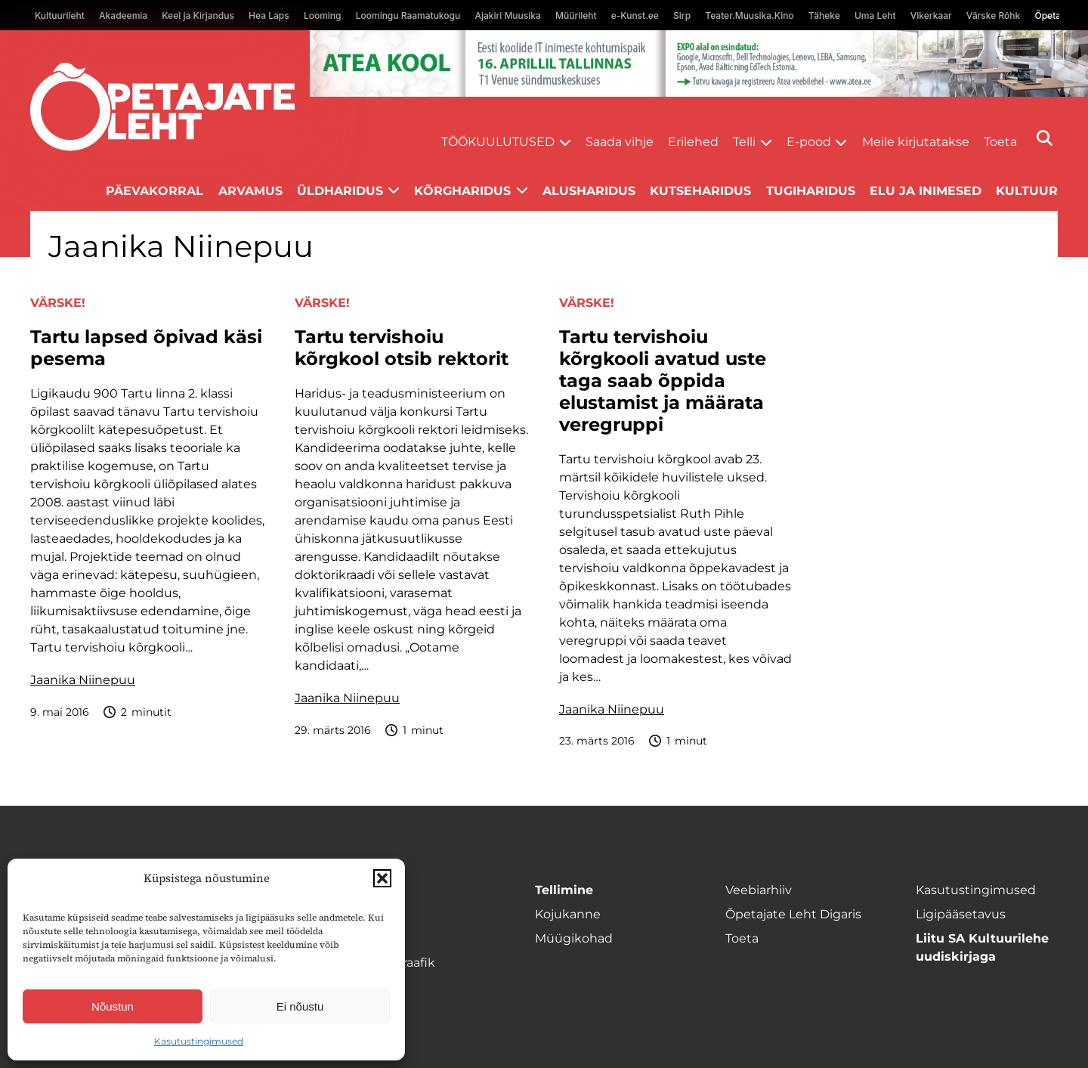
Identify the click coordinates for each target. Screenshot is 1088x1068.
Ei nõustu (300, 1006)
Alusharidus (588, 191)
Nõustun (112, 1006)
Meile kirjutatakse (915, 142)
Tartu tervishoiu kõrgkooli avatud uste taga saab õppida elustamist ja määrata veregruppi (662, 381)
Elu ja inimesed (925, 191)
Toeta (1000, 142)
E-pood (809, 142)
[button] (382, 878)
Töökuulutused (498, 142)
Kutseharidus (700, 191)
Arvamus (250, 191)
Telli (744, 142)
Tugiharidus (810, 191)
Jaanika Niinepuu (82, 680)
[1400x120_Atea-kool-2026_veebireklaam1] (699, 63)
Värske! (57, 303)
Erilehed (693, 142)
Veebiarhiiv (758, 890)
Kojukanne (568, 914)
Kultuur (1027, 191)
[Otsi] (1044, 138)
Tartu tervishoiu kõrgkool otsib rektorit (401, 348)
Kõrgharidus (462, 191)
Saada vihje (620, 142)
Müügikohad (574, 938)
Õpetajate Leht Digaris (793, 914)
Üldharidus (340, 191)
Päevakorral (154, 191)
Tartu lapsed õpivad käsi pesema (146, 348)
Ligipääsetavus (961, 914)
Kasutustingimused (198, 1041)
